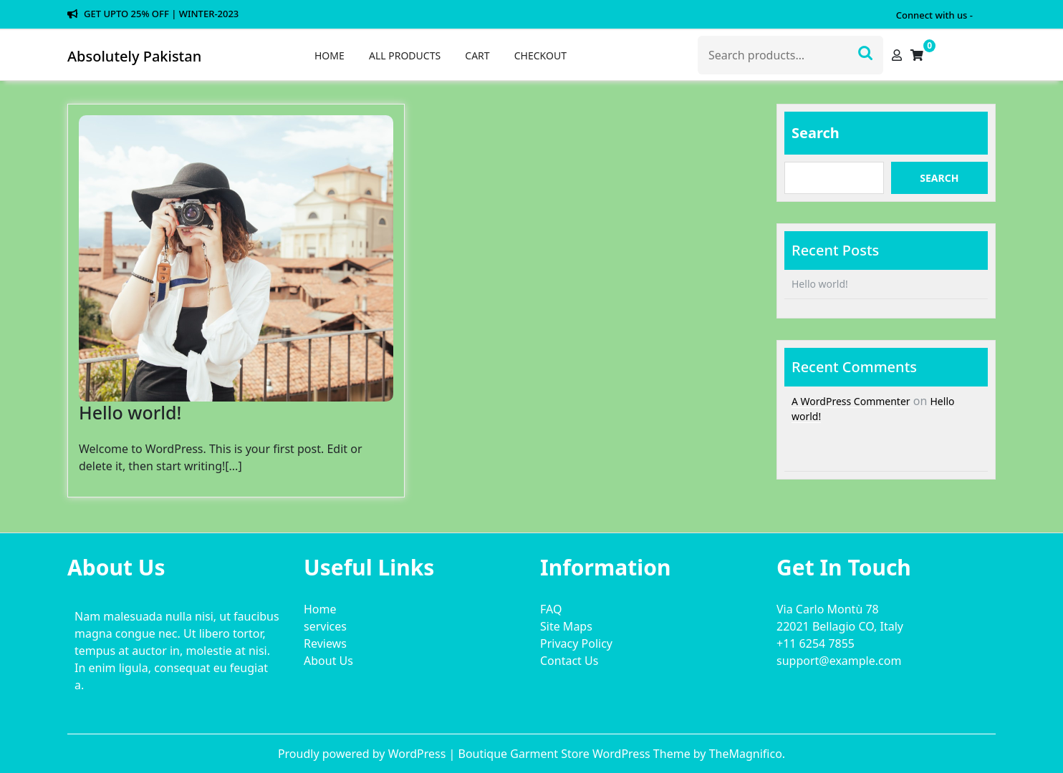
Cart (477, 55)
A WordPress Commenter (851, 401)
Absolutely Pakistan (134, 56)
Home (329, 55)
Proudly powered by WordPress (363, 754)
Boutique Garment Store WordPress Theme (575, 754)
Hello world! (130, 412)
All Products (405, 55)
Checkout (540, 55)
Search (865, 51)
